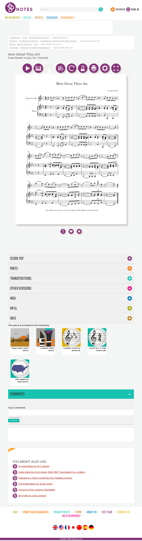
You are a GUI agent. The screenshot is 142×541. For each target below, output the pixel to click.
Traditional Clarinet (28, 41)
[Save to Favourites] (71, 231)
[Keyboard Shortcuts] (79, 231)
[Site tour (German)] (91, 528)
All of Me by (32, 496)
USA (36, 44)
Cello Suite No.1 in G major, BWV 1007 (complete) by (51, 473)
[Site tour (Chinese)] (79, 528)
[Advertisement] (71, 27)
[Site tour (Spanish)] (85, 528)
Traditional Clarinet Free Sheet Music (58, 41)
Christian (13, 47)
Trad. (24, 37)
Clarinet (13, 41)
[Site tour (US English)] (61, 528)
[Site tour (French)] (67, 528)
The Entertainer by (35, 484)
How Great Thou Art (39, 37)
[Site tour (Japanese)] (73, 528)
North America (24, 44)
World (12, 44)
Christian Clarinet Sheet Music (35, 47)
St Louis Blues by (33, 467)
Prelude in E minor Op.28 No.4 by (45, 478)
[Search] (101, 9)
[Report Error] (62, 231)
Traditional (14, 37)
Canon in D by (36, 490)
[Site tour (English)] (55, 528)
